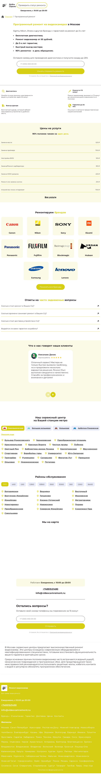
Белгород (61, 743)
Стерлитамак (39, 767)
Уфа (41, 734)
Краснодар (35, 729)
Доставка (40, 718)
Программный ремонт (25, 17)
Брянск (88, 743)
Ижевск (81, 734)
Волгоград (60, 734)
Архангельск (36, 743)
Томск (39, 739)
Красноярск (85, 739)
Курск (60, 753)
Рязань (64, 763)
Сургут (51, 767)
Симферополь (86, 763)
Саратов (18, 739)
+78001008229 (35, 3)
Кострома (42, 753)
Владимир (35, 748)
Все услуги (50, 197)
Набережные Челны (36, 758)
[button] (53, 396)
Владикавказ (22, 748)
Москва (5, 729)
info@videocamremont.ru (50, 595)
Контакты (59, 9)
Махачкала (6, 758)
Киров (25, 743)
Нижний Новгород (69, 729)
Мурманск (18, 758)
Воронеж (49, 734)
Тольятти (91, 734)
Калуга (19, 753)
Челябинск (7, 734)
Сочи (15, 767)
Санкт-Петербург (19, 729)
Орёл (37, 763)
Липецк (68, 753)
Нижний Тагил (8, 763)
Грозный (68, 748)
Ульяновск (15, 743)
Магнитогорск (81, 753)
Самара (66, 739)
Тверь (79, 767)
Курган (51, 753)
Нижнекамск (82, 758)
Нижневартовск (66, 758)
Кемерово (30, 753)
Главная (8, 17)
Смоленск (6, 767)
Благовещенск (75, 743)
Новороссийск (25, 763)
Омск (74, 739)
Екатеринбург (21, 734)
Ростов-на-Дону (50, 729)
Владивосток (8, 748)
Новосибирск (88, 729)
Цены (50, 9)
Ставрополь (25, 767)
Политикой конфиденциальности (61, 76)
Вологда (59, 748)
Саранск (73, 763)
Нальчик (52, 758)
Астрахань (49, 743)
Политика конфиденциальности (50, 771)
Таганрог (60, 767)
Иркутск (57, 739)
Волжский (48, 748)
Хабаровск (28, 739)
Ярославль (6, 739)
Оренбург (46, 763)
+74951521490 (53, 3)
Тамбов (71, 767)
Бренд (29, 9)
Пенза (56, 763)
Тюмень (47, 739)
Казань (33, 734)
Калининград (8, 753)
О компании (40, 9)
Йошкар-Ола (81, 748)
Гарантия (30, 718)
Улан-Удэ (88, 767)
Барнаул (71, 734)
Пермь (4, 743)
